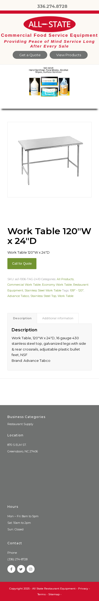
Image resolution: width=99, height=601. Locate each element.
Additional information (57, 318)
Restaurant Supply (20, 424)
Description (22, 318)
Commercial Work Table (24, 284)
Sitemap (54, 594)
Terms (41, 594)
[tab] (22, 318)
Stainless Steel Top (43, 296)
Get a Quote (30, 55)
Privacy (83, 588)
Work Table (65, 296)
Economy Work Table (57, 284)
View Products (68, 55)
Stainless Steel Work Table (43, 290)
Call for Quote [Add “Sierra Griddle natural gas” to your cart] (22, 263)
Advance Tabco (18, 296)
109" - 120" (76, 290)
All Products (65, 279)
